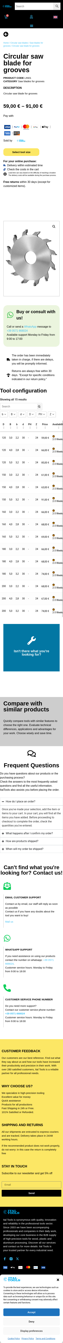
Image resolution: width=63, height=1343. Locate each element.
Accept (31, 1312)
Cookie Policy (14, 1338)
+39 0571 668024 (17, 330)
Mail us (9, 921)
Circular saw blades (19, 43)
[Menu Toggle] (31, 25)
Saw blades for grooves (31, 81)
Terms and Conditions (45, 1338)
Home (6, 43)
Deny (31, 1321)
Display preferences (31, 1330)
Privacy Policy (28, 1338)
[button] (58, 1279)
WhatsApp (30, 326)
